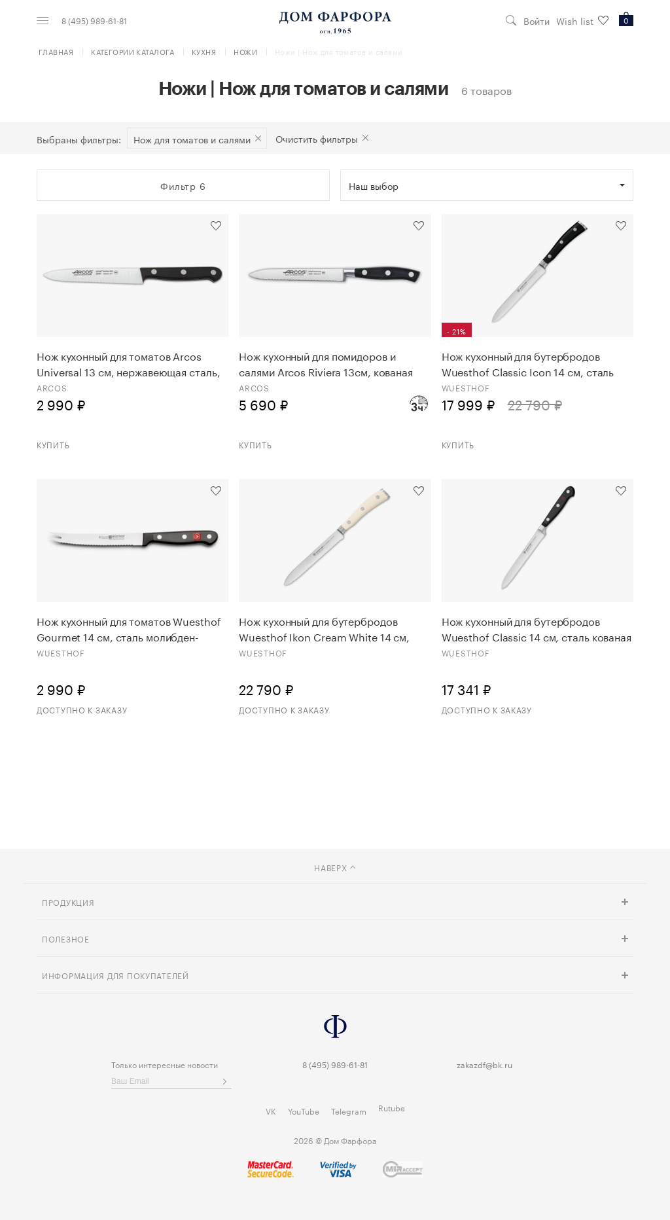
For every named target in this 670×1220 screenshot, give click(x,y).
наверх (334, 867)
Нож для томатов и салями (192, 139)
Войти (536, 20)
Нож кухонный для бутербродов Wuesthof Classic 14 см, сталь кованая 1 (536, 628)
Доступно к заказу (82, 709)
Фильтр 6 (183, 185)
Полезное (66, 938)
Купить (53, 444)
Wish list (582, 20)
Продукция (68, 901)
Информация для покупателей (115, 975)
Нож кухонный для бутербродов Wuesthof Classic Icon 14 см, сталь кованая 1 (528, 363)
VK (271, 1110)
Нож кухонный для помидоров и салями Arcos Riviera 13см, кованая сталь (326, 363)
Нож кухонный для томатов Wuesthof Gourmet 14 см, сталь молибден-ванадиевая (129, 628)
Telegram (348, 1110)
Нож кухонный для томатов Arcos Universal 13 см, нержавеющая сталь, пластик (128, 363)
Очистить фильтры (316, 138)
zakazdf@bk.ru (484, 1064)
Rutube (391, 1107)
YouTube (303, 1110)
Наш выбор (373, 185)
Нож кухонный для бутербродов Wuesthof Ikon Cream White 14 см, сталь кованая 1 (324, 628)
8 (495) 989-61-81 (94, 20)
